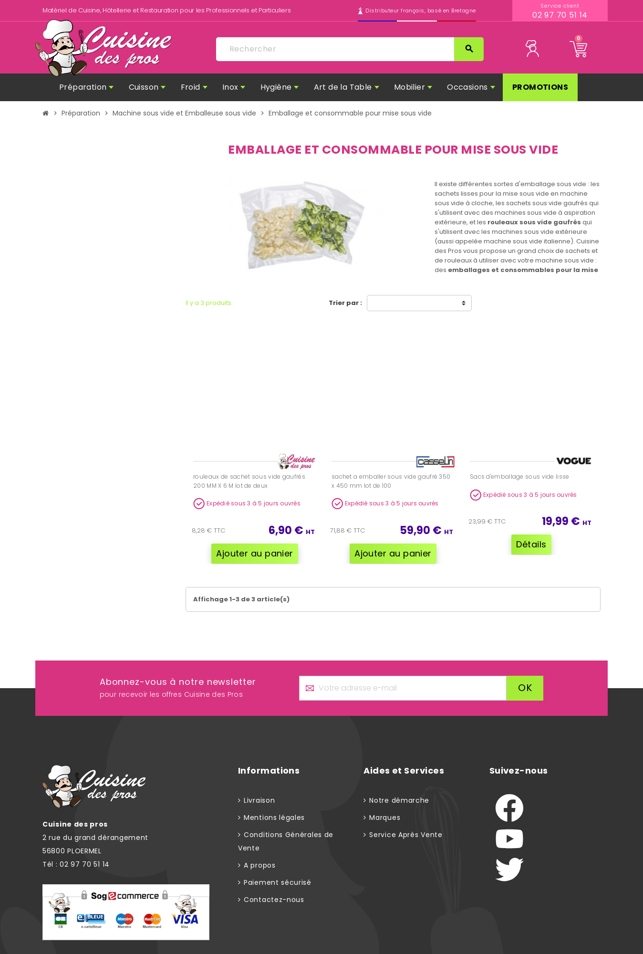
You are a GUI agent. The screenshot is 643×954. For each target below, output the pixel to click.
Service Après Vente (405, 834)
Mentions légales (274, 817)
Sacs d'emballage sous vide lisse (520, 476)
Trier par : (345, 302)
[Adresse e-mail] (403, 687)
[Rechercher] (349, 49)
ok (525, 687)
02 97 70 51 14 (560, 15)
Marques (384, 817)
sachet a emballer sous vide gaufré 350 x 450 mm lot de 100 (391, 481)
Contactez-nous (274, 899)
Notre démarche (399, 800)
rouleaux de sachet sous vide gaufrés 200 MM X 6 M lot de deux (249, 481)
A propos (260, 865)
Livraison (259, 800)
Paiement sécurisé (277, 882)
